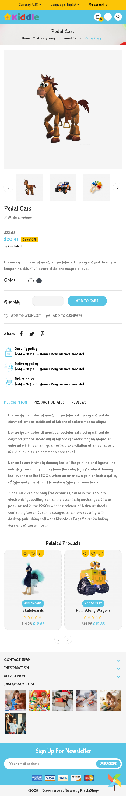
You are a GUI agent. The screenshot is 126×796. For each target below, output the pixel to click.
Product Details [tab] (49, 402)
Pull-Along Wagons (93, 610)
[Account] (98, 5)
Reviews (79, 402)
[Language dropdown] (65, 5)
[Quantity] (48, 301)
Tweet (31, 333)
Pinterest (42, 333)
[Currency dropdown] (30, 5)
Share (21, 333)
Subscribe (108, 764)
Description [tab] (15, 402)
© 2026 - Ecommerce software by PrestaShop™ (63, 790)
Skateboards (33, 610)
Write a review (19, 217)
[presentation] (8, 187)
